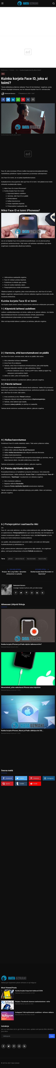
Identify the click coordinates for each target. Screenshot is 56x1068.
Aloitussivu (4, 70)
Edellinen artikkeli (14, 569)
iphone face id (20, 559)
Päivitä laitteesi (12, 198)
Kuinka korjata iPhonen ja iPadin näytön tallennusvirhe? (21, 644)
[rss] (24, 1046)
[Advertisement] (28, 14)
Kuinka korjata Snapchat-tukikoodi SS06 (29, 991)
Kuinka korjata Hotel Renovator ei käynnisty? (42, 573)
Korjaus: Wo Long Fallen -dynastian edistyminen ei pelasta (14, 573)
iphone (10, 559)
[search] (53, 3)
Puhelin (12, 70)
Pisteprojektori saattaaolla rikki (17, 206)
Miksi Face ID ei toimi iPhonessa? (15, 188)
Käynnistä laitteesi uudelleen (16, 193)
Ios (17, 70)
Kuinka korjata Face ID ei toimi (14, 191)
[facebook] (3, 1046)
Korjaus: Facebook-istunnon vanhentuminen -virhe (32, 1001)
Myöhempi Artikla (42, 569)
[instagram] (19, 1046)
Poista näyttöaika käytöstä (15, 203)
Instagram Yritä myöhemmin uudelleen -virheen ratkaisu (34, 1012)
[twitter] (8, 1046)
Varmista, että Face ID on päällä (17, 196)
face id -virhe (42, 559)
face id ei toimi (31, 559)
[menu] (2, 3)
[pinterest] (14, 1046)
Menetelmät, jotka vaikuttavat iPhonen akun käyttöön (20, 687)
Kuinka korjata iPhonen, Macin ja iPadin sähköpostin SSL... (22, 731)
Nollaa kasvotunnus (13, 201)
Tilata (52, 1036)
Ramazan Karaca (19, 585)
